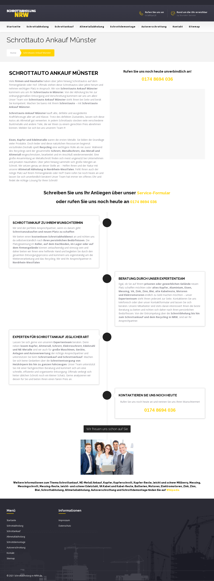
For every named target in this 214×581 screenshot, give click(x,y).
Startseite (14, 26)
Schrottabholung (36, 26)
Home (13, 52)
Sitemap (193, 26)
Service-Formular (153, 192)
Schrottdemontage (121, 26)
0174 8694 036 (143, 202)
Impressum (64, 520)
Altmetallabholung (90, 26)
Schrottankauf (63, 26)
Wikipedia (172, 490)
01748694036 (150, 15)
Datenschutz (65, 526)
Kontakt (176, 26)
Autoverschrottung (153, 26)
